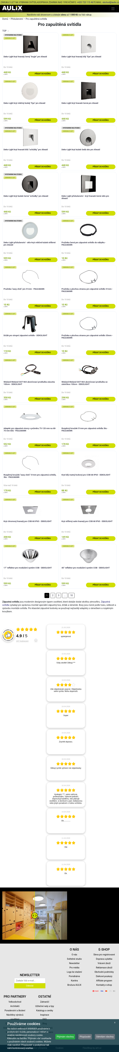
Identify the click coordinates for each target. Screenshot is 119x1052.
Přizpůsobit (85, 1036)
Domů (5, 19)
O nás (74, 954)
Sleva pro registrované (104, 954)
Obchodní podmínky (104, 972)
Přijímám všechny (65, 1036)
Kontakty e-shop (104, 985)
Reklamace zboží (104, 967)
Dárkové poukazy (104, 976)
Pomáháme (74, 976)
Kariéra (74, 980)
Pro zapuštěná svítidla (36, 19)
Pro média (74, 967)
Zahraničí (44, 1002)
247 (22, 641)
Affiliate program (104, 980)
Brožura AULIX (74, 985)
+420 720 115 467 (86, 2)
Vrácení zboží (104, 963)
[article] (65, 636)
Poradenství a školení (15, 1010)
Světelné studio (74, 959)
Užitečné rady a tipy (44, 1006)
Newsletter (74, 963)
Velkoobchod (15, 1002)
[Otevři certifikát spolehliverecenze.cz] (26, 630)
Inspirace (44, 1015)
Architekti (14, 1006)
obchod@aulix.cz (110, 2)
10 (71, 595)
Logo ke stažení (74, 972)
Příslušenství (17, 19)
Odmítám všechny (105, 1036)
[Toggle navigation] (113, 8)
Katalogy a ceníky (44, 1010)
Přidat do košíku (43, 74)
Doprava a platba (104, 959)
